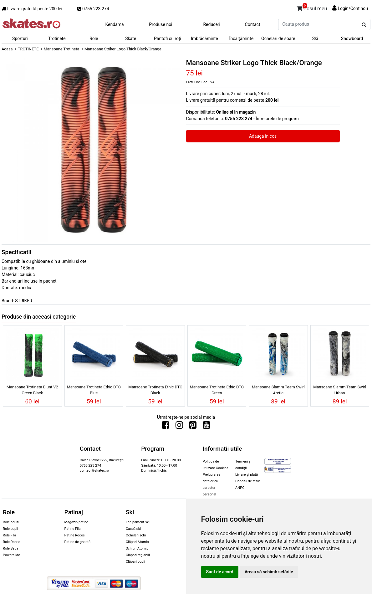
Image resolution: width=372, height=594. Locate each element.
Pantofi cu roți (167, 38)
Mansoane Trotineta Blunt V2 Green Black (32, 390)
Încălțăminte (241, 38)
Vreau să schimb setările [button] (269, 571)
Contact (252, 24)
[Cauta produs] (364, 25)
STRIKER (23, 300)
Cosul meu (312, 7)
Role (93, 38)
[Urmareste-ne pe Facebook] (165, 426)
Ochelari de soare (278, 38)
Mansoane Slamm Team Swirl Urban (339, 390)
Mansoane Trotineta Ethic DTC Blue (94, 390)
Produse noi (160, 24)
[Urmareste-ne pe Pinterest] (192, 426)
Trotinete (57, 38)
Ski (315, 38)
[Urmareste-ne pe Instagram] (179, 426)
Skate (130, 38)
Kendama (114, 24)
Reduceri (211, 24)
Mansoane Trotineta (61, 49)
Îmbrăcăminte (204, 38)
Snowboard (352, 38)
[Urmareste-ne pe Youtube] (206, 426)
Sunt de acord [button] (219, 571)
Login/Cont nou (353, 8)
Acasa (7, 49)
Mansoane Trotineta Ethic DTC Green (217, 390)
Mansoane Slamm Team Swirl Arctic (278, 390)
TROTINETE (28, 49)
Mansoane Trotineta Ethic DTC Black (155, 390)
